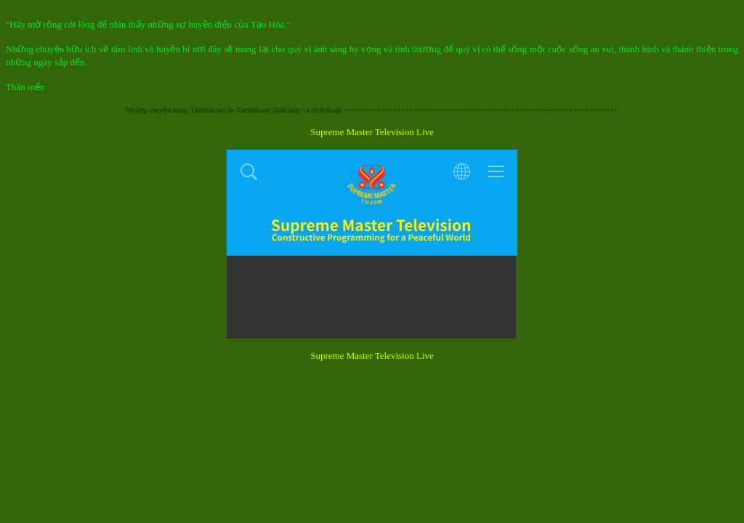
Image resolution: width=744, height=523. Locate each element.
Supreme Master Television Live (372, 131)
